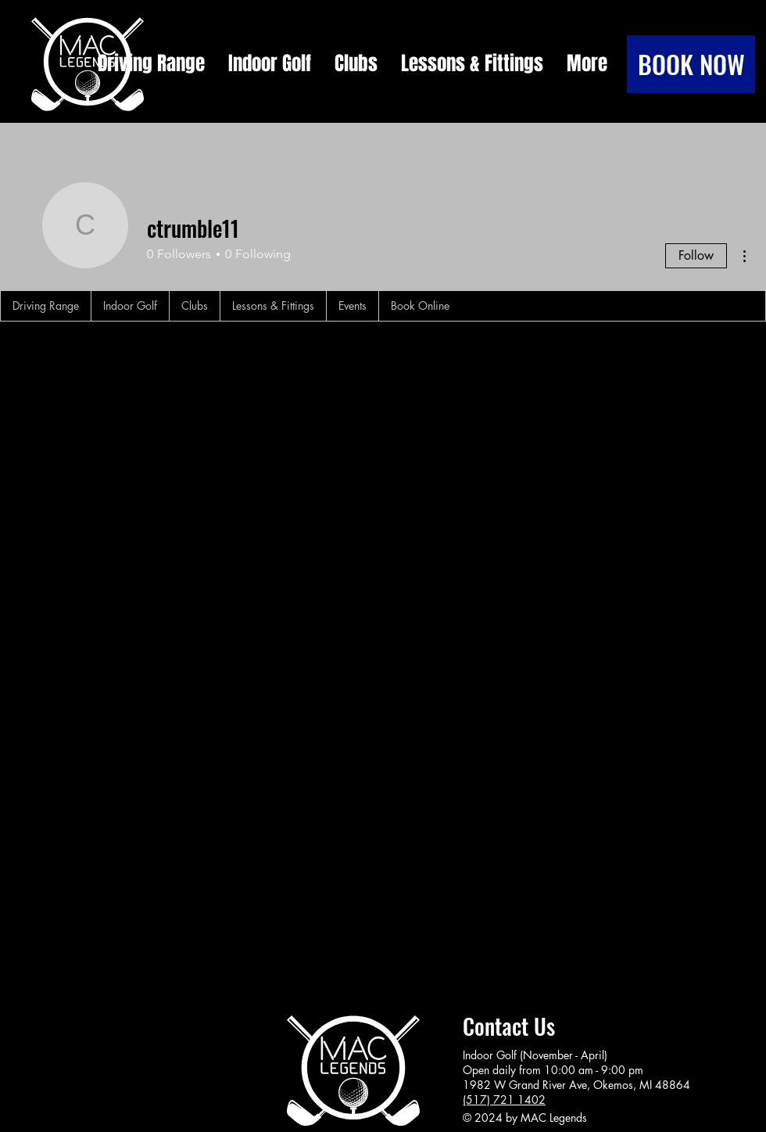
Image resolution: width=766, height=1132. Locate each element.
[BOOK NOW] (691, 64)
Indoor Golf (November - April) (535, 1055)
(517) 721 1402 (504, 1099)
